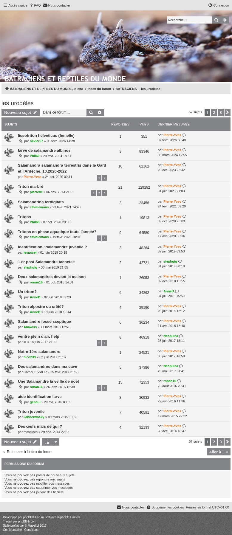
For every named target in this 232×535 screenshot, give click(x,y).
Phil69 (34, 156)
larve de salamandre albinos (44, 150)
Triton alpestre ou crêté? (41, 306)
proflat (14, 525)
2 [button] (214, 112)
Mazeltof (33, 525)
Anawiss (30, 327)
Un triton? (27, 291)
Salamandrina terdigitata (41, 202)
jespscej (30, 252)
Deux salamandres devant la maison (52, 277)
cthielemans (39, 207)
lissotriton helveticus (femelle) (46, 135)
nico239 (30, 357)
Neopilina (170, 336)
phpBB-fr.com (27, 521)
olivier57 (36, 141)
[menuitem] (35, 5)
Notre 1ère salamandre (39, 351)
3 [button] (221, 112)
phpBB (27, 517)
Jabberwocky (34, 417)
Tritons (24, 217)
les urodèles (17, 103)
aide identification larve (40, 396)
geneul (35, 402)
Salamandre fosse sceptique (44, 321)
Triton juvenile (31, 411)
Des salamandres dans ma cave (47, 366)
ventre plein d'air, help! (39, 336)
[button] (228, 112)
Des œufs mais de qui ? (40, 426)
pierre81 (36, 192)
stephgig (30, 267)
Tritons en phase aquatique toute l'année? (57, 231)
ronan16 (36, 282)
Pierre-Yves (172, 135)
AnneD (35, 297)
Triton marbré (30, 186)
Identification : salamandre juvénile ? (52, 247)
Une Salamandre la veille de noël (48, 381)
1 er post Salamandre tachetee (46, 262)
